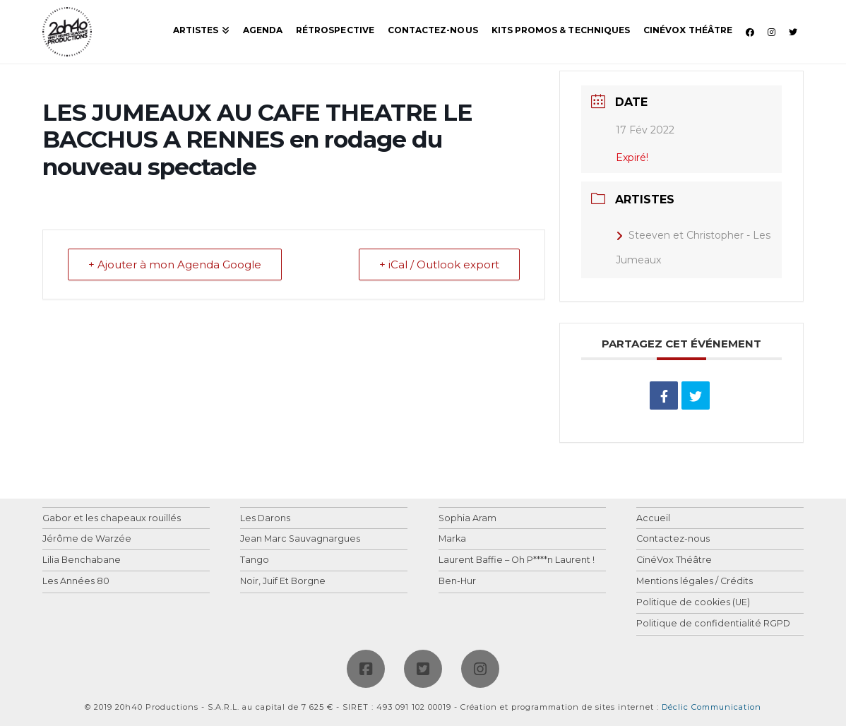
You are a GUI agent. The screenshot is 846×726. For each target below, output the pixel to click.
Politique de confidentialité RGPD (713, 624)
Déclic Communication (711, 707)
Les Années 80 (75, 581)
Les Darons (265, 518)
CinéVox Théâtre (674, 560)
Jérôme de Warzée (86, 539)
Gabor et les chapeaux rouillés (111, 518)
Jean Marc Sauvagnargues (300, 539)
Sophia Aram (467, 518)
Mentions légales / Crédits (694, 581)
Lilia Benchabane (81, 560)
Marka (452, 539)
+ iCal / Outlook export (439, 264)
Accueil (653, 518)
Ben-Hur (457, 581)
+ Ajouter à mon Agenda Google (174, 264)
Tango (254, 560)
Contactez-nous (673, 539)
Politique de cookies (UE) (693, 602)
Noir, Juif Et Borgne (283, 581)
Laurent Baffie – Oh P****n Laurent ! (517, 560)
